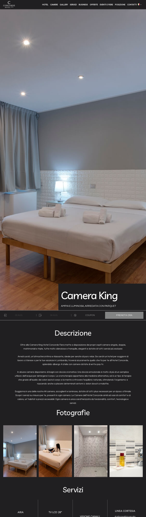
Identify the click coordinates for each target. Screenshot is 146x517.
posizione (120, 4)
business (83, 4)
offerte (94, 4)
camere (54, 4)
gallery (64, 4)
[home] (9, 4)
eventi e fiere (106, 4)
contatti (132, 4)
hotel (45, 4)
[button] (139, 4)
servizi (73, 4)
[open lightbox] (20, 451)
